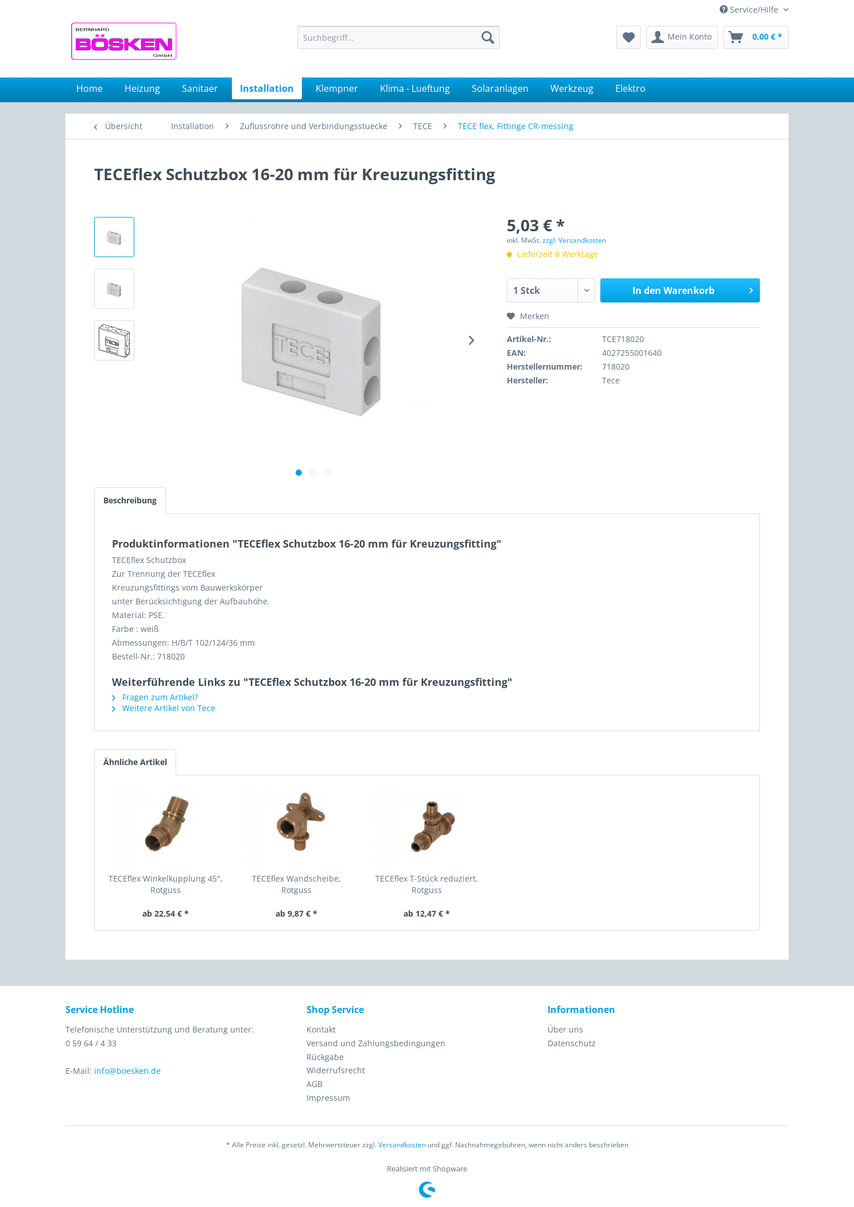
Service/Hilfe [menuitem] (750, 9)
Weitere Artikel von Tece (163, 708)
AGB (314, 1083)
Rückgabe (325, 1056)
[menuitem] (398, 37)
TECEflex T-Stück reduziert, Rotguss (426, 884)
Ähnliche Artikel (135, 761)
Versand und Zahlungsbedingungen (375, 1043)
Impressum (328, 1097)
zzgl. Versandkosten (574, 240)
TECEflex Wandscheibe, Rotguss (296, 884)
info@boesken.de (127, 1070)
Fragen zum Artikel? (155, 697)
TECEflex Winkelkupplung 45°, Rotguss (165, 884)
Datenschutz (572, 1043)
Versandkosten (402, 1145)
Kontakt (321, 1029)
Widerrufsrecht (335, 1070)
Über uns (565, 1029)
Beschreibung (130, 500)
